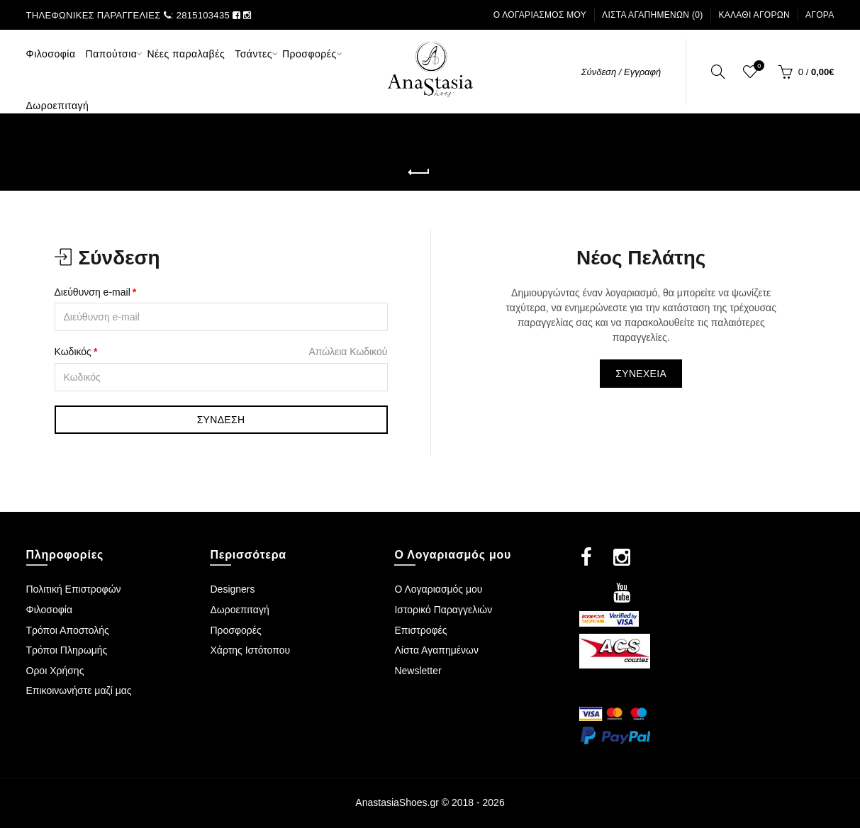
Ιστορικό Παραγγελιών (443, 609)
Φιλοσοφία (49, 609)
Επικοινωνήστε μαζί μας (79, 690)
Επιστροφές (420, 630)
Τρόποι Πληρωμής (67, 650)
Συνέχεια (640, 373)
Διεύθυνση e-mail (92, 292)
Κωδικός (73, 351)
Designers (232, 589)
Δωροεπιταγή (239, 609)
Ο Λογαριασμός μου (540, 15)
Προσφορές (235, 630)
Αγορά (819, 15)
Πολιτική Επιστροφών (73, 589)
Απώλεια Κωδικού (347, 351)
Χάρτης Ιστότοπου (250, 650)
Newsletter (417, 670)
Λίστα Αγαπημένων (436, 650)
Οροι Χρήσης (55, 670)
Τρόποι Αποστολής (67, 630)
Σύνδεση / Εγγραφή (621, 72)
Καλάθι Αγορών (754, 15)
